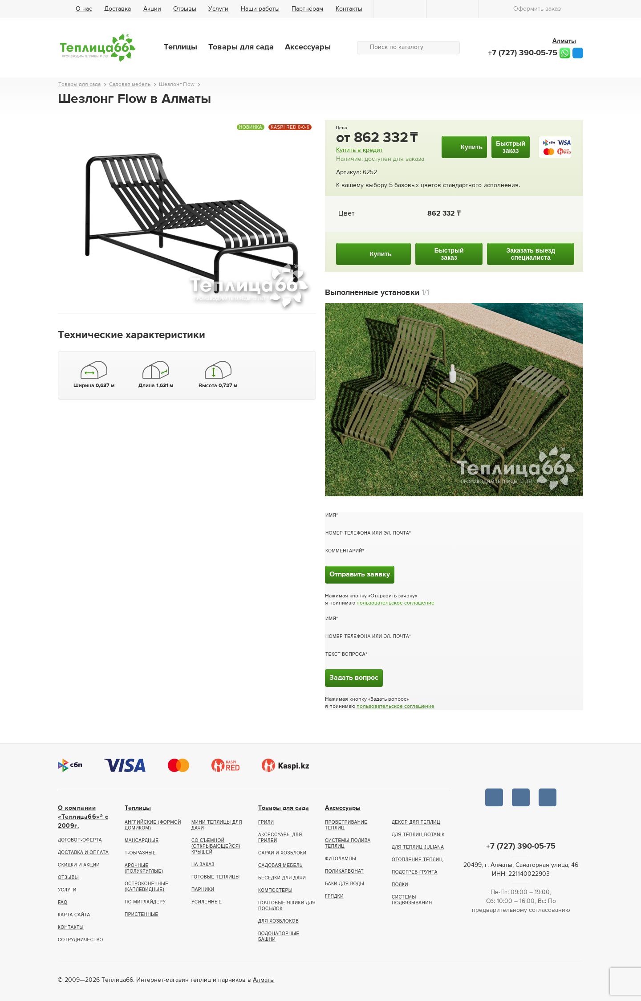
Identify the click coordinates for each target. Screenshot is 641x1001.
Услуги (218, 9)
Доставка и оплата (83, 852)
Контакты (349, 9)
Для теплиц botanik (418, 834)
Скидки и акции (79, 864)
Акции (152, 9)
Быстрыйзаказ (510, 147)
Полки (400, 884)
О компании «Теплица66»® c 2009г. (83, 817)
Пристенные (141, 914)
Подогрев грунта (415, 872)
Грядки (334, 896)
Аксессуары (308, 47)
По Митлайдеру (145, 901)
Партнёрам (307, 9)
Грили (266, 822)
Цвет (346, 213)
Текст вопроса (345, 654)
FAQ (63, 902)
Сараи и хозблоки (282, 852)
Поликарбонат (344, 871)
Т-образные (140, 852)
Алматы (264, 980)
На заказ (203, 864)
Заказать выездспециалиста (530, 254)
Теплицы (180, 47)
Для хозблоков (278, 921)
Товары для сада (241, 47)
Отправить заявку (359, 574)
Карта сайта (74, 914)
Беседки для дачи (282, 877)
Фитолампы (340, 858)
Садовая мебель (280, 865)
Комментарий (343, 550)
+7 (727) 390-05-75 (522, 53)
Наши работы (260, 9)
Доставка (117, 9)
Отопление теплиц (417, 859)
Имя (330, 515)
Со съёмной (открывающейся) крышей (215, 846)
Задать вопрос (353, 678)
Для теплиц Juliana (418, 847)
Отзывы (184, 9)
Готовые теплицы (215, 876)
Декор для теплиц (416, 822)
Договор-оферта (80, 840)
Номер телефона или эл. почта (367, 533)
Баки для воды (344, 883)
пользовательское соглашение (395, 603)
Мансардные (141, 840)
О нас (84, 9)
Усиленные (206, 901)
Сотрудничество (80, 939)
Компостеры (275, 890)
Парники (202, 889)
